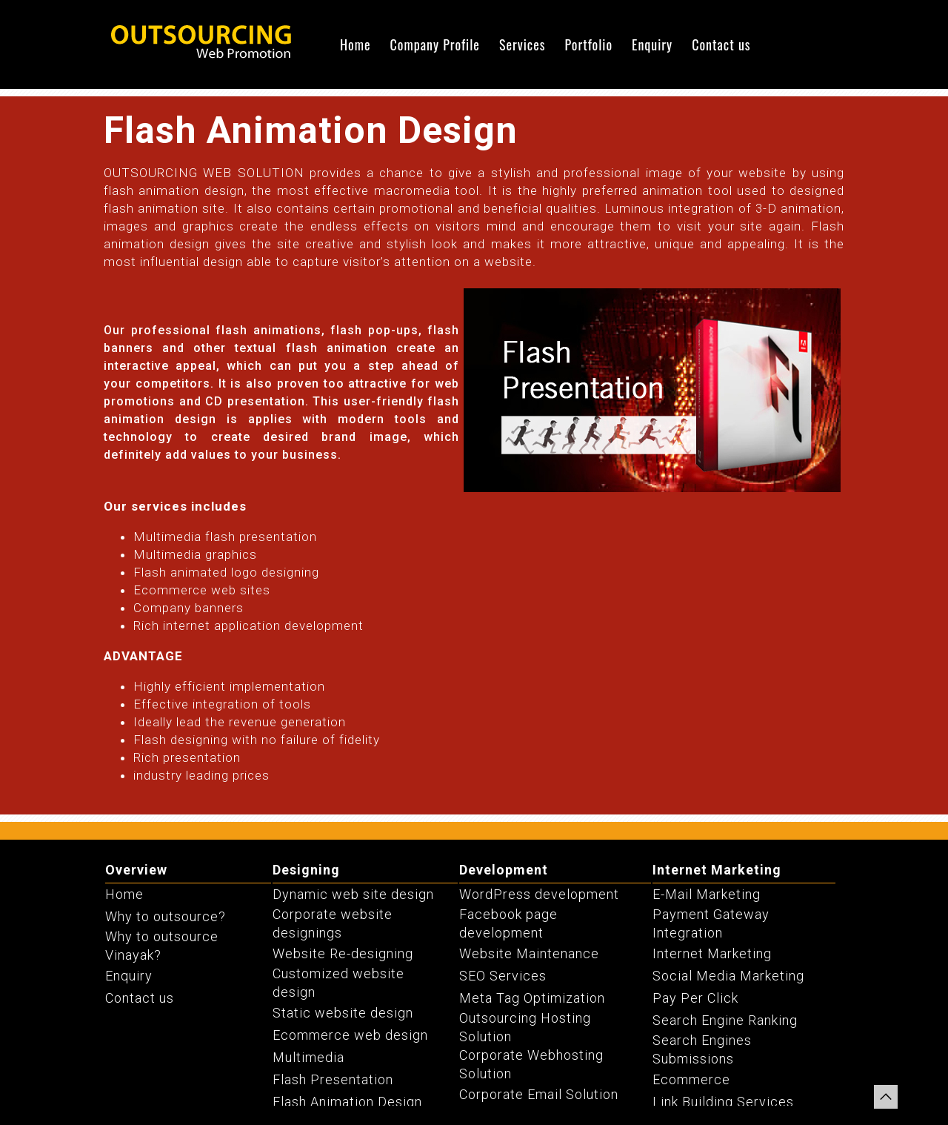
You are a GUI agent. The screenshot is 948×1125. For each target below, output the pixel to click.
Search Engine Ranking (725, 1020)
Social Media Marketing (728, 975)
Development (503, 869)
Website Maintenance (529, 953)
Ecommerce (691, 1079)
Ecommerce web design (350, 1035)
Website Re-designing (343, 953)
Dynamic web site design (353, 894)
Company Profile (435, 44)
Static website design (343, 1013)
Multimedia (308, 1057)
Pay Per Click (695, 998)
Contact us (721, 44)
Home (355, 44)
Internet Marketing (716, 869)
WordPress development (539, 894)
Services (522, 44)
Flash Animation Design (347, 1101)
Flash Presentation (333, 1079)
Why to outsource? (165, 916)
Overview (136, 869)
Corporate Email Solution (538, 1094)
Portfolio (588, 44)
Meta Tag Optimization (532, 998)
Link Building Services (723, 1101)
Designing (306, 869)
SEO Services (503, 975)
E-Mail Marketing (706, 894)
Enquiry (652, 44)
